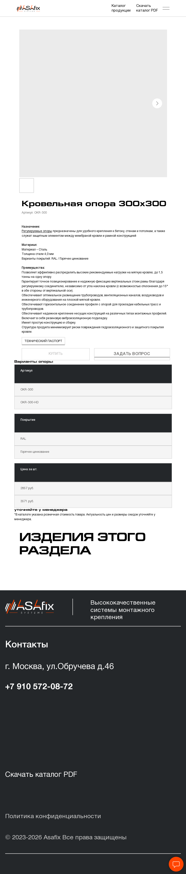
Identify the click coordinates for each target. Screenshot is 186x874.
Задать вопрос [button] (132, 354)
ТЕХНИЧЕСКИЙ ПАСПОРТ (43, 341)
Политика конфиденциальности (53, 816)
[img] (28, 8)
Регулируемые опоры (37, 231)
